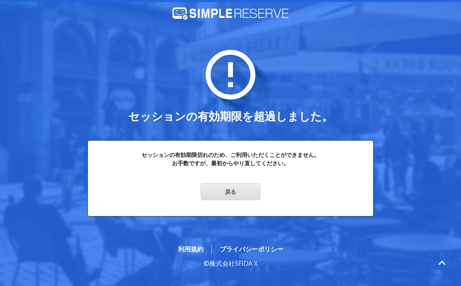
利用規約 (190, 249)
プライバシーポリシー (251, 249)
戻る (230, 191)
